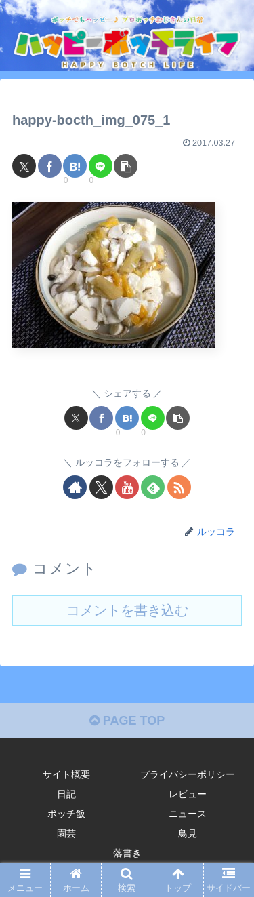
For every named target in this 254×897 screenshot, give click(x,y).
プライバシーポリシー (187, 774)
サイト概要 (66, 774)
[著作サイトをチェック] (75, 487)
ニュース (188, 813)
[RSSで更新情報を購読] (179, 487)
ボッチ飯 (66, 813)
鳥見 (187, 833)
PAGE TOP (127, 720)
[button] (125, 166)
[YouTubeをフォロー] (127, 487)
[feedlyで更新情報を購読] (153, 487)
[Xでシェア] (24, 166)
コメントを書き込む (127, 610)
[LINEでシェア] (100, 166)
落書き (127, 853)
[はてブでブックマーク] (75, 166)
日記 (66, 794)
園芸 (66, 833)
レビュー (188, 794)
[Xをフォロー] (101, 487)
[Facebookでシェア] (50, 166)
